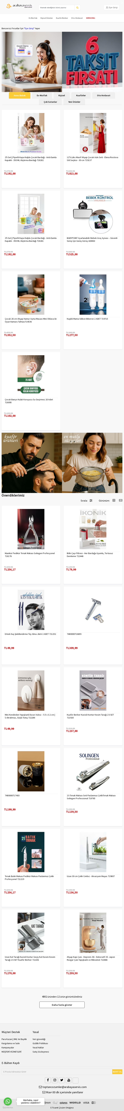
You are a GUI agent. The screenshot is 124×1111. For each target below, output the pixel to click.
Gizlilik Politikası (40, 1043)
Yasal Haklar (38, 1047)
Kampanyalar (8, 1047)
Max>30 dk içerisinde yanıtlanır (62, 1092)
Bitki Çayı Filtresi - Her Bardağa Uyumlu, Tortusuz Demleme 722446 (90, 555)
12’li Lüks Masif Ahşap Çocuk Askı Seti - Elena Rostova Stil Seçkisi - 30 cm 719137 (92, 159)
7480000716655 (74, 634)
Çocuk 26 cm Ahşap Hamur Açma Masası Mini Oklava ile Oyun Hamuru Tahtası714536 (31, 320)
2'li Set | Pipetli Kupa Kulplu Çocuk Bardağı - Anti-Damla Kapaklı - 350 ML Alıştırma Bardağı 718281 (31, 239)
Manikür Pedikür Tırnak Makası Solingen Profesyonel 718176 (30, 555)
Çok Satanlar (50, 101)
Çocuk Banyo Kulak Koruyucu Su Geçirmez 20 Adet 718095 (29, 401)
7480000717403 (12, 795)
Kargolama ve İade (11, 1043)
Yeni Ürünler (74, 101)
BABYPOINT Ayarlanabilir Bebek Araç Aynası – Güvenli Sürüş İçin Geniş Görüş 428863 (92, 239)
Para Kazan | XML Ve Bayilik (14, 1039)
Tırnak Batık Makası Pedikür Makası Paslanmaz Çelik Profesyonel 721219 (29, 878)
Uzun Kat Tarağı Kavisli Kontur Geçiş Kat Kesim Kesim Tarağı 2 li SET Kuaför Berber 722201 (30, 958)
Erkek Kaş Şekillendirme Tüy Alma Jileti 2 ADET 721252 (30, 634)
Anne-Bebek (20, 95)
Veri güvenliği (39, 1039)
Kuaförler (81, 95)
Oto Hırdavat (103, 95)
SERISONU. (90, 18)
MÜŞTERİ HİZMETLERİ (11, 1051)
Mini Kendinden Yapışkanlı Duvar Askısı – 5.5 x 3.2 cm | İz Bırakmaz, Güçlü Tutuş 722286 (30, 716)
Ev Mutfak (33, 18)
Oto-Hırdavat (77, 18)
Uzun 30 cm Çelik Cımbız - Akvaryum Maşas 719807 (91, 876)
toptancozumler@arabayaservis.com (63, 1087)
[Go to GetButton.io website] (8, 1108)
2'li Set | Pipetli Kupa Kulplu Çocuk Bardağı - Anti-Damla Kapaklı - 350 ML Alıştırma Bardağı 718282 (31, 159)
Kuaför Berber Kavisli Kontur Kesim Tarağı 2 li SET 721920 (90, 716)
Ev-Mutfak (42, 95)
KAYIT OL (117, 1071)
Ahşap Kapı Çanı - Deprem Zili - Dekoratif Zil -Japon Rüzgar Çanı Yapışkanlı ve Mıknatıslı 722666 (91, 958)
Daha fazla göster (62, 1004)
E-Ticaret (54, 1107)
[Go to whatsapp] (8, 1101)
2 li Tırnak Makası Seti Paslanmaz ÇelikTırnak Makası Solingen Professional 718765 (91, 797)
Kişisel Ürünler (47, 18)
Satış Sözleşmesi (41, 1051)
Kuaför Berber (62, 18)
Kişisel (61, 95)
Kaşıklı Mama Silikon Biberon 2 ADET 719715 (87, 318)
